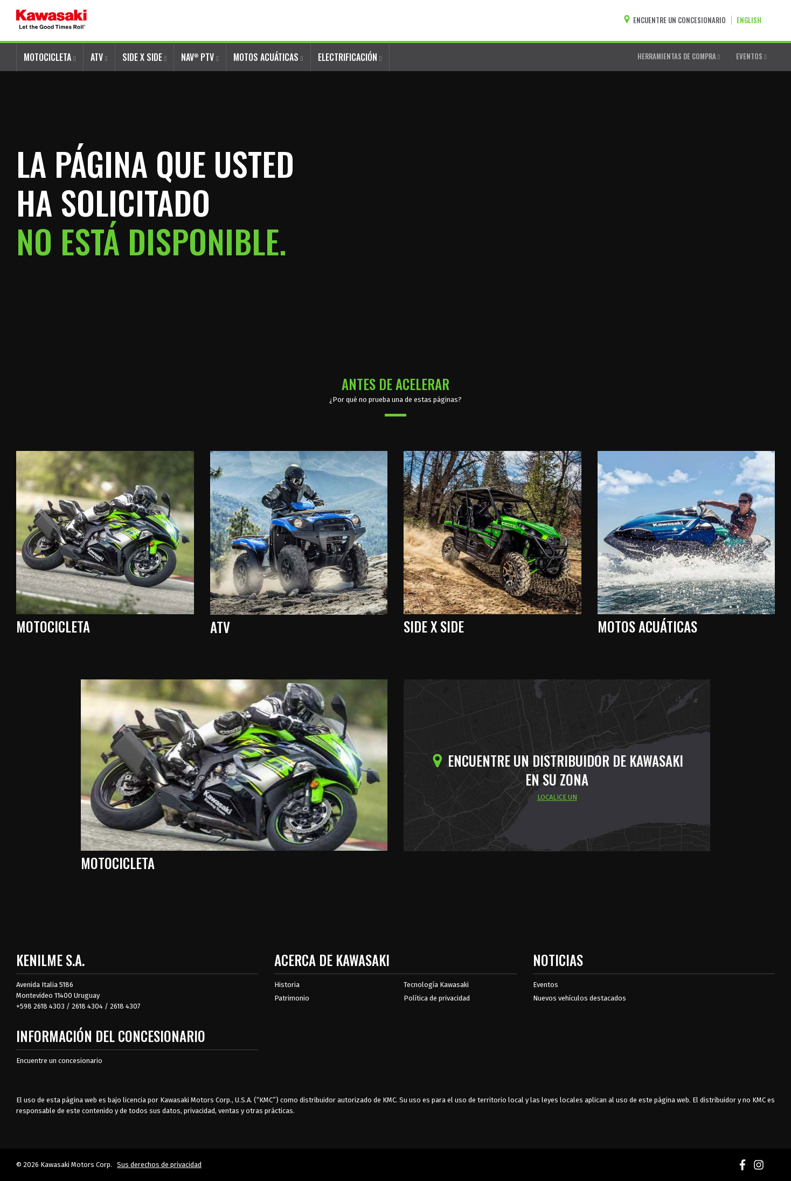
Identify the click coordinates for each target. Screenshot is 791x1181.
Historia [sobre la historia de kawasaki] (287, 985)
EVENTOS (751, 56)
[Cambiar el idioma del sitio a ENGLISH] (752, 20)
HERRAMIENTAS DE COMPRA (678, 56)
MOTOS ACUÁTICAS (268, 57)
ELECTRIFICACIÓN (350, 57)
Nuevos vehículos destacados (579, 998)
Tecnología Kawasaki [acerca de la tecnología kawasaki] (436, 985)
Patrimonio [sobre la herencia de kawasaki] (291, 998)
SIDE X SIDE (144, 57)
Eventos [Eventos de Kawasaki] (545, 985)
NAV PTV (200, 57)
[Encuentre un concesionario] (677, 20)
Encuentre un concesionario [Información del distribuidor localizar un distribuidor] (59, 1061)
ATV (99, 57)
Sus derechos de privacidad (159, 1165)
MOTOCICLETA (50, 57)
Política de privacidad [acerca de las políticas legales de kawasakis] (437, 998)
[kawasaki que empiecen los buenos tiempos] (51, 20)
